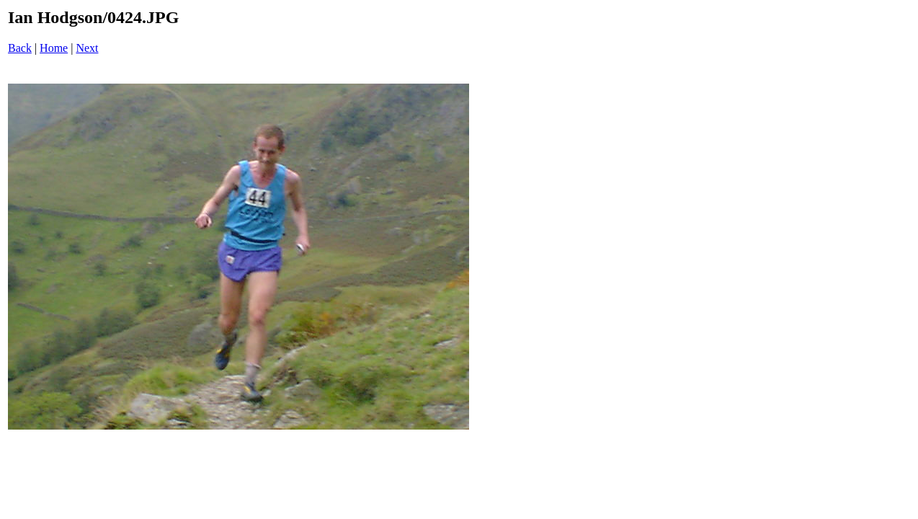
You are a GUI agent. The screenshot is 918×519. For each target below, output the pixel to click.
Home (54, 48)
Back (20, 48)
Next (87, 48)
